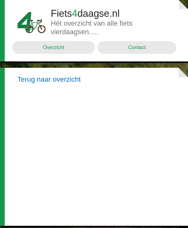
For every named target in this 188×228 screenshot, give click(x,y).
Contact (137, 47)
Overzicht (53, 47)
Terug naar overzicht (49, 79)
